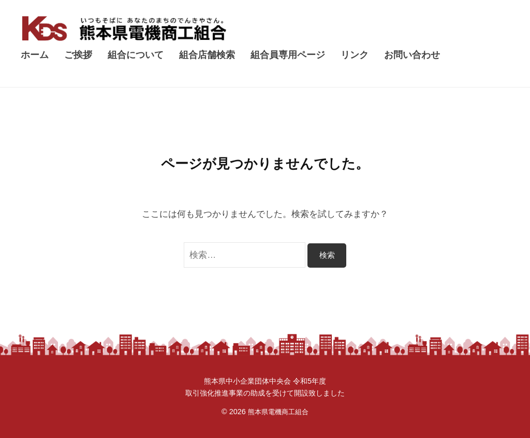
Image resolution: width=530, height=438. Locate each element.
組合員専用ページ (288, 54)
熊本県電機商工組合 (278, 411)
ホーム (35, 54)
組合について (136, 54)
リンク (355, 54)
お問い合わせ (412, 54)
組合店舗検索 (207, 54)
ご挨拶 (78, 54)
